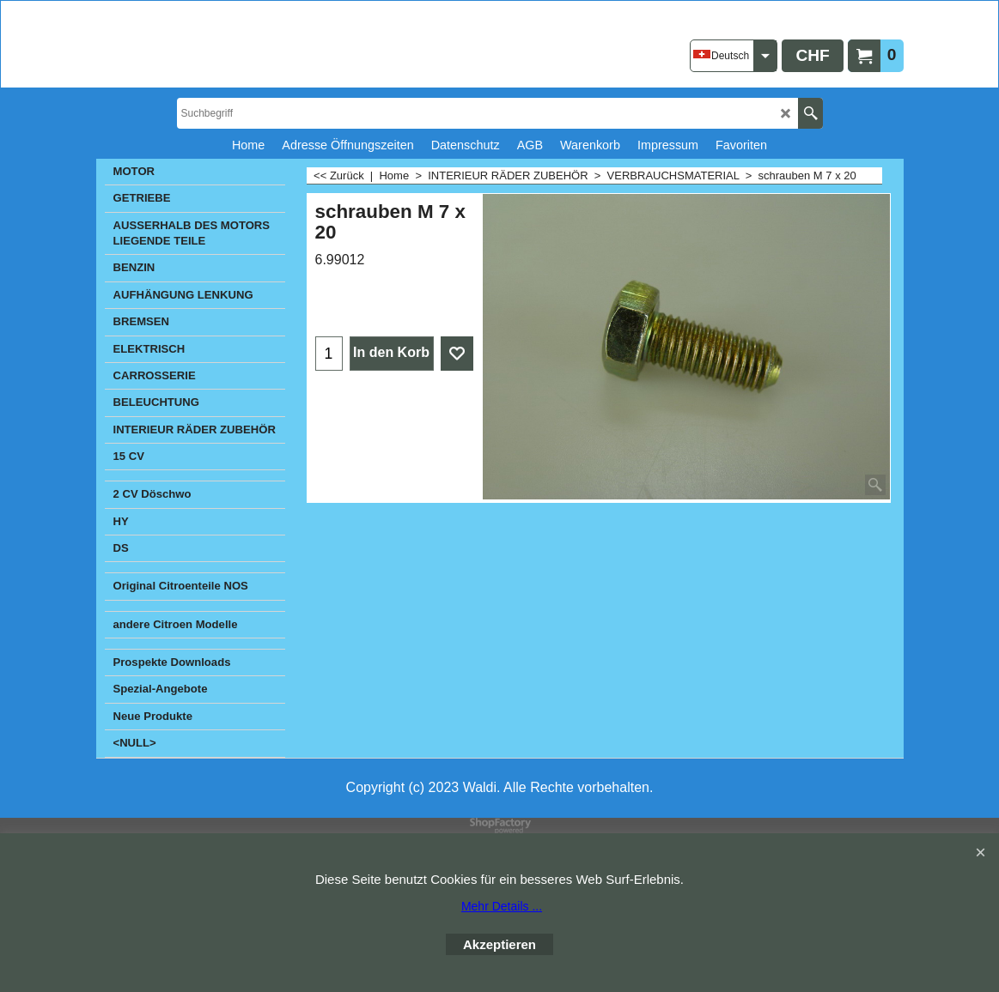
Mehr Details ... (501, 906)
